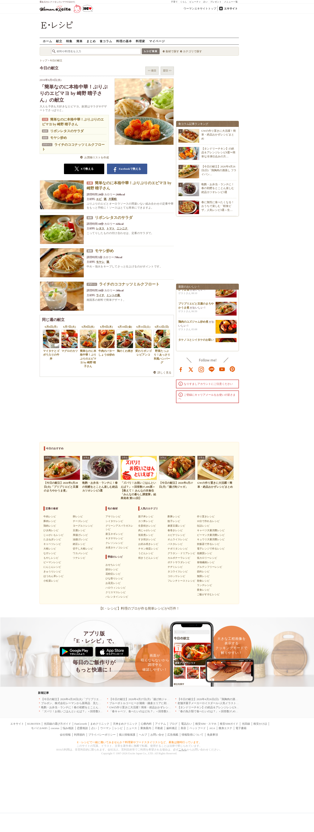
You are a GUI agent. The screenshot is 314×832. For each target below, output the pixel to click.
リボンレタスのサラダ (67, 131)
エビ (99, 199)
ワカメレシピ (80, 553)
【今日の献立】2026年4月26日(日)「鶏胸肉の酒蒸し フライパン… (219, 170)
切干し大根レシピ (83, 548)
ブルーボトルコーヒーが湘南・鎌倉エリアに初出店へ (142, 703)
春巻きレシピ (175, 530)
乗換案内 (145, 728)
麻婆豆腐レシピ (176, 525)
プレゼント (216, 2)
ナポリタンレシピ (178, 548)
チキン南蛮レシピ (148, 548)
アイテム (160, 723)
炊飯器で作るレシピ (208, 544)
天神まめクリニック (125, 723)
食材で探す (172, 51)
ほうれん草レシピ (53, 576)
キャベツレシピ (52, 544)
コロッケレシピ (176, 576)
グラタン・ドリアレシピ (181, 553)
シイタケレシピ (114, 521)
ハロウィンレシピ (116, 587)
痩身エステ (225, 728)
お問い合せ (157, 734)
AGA (212, 728)
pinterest (232, 369)
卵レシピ (78, 516)
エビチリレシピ (176, 535)
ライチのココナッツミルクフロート (129, 284)
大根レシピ (49, 548)
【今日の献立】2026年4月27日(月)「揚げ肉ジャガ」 (140, 699)
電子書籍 (241, 728)
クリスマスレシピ (116, 592)
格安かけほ (260, 723)
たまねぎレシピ (52, 539)
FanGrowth (80, 723)
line (211, 369)
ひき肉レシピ (51, 530)
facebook (181, 369)
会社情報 (65, 734)
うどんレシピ (145, 553)
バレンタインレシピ (117, 596)
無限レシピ (203, 576)
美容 (183, 728)
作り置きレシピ (206, 516)
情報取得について (192, 734)
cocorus (55, 728)
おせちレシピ (113, 564)
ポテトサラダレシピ (179, 562)
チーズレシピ (80, 521)
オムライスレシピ (178, 539)
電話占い (186, 723)
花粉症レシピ (113, 573)
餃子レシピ (174, 521)
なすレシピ (49, 553)
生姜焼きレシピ (147, 525)
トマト (110, 228)
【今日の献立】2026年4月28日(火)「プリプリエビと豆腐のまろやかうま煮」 (87, 699)
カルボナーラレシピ (179, 557)
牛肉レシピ (49, 516)
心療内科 (146, 723)
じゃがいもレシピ (53, 535)
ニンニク (122, 228)
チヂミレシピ (175, 566)
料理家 (140, 41)
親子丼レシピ (145, 516)
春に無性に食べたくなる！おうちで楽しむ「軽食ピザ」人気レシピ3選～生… (217, 206)
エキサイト (231, 8)
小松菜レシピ (51, 580)
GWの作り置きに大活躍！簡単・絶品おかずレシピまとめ (218, 134)
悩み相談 (68, 728)
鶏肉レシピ (49, 525)
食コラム (106, 41)
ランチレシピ (204, 585)
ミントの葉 (113, 295)
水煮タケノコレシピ (117, 547)
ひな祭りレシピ (114, 578)
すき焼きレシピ (147, 539)
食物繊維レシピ (206, 562)
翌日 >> (167, 70)
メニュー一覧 (231, 2)
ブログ (173, 723)
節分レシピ (112, 569)
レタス (100, 228)
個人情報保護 (127, 734)
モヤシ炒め (58, 137)
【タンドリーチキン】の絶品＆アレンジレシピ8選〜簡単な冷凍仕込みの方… (218, 152)
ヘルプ (143, 734)
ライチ (100, 295)
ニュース (131, 728)
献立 (59, 41)
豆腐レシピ (79, 530)
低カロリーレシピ (207, 557)
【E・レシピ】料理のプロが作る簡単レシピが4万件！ (139, 608)
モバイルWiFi (39, 728)
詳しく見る (165, 372)
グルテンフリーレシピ (209, 566)
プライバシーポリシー (102, 734)
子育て (174, 2)
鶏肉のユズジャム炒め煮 (193, 323)
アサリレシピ (113, 516)
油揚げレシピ (80, 539)
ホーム (47, 41)
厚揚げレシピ (80, 535)
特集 (69, 41)
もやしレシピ (51, 557)
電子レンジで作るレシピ (211, 548)
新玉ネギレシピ (114, 533)
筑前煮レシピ (145, 535)
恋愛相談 (82, 728)
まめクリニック (99, 723)
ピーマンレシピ (52, 562)
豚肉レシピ (49, 521)
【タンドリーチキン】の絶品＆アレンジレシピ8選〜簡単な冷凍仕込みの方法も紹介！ (230, 707)
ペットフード (197, 728)
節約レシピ (203, 571)
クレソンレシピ (114, 543)
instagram (201, 369)
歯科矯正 (171, 728)
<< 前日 (152, 70)
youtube (222, 369)
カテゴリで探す (192, 51)
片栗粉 (112, 199)
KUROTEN (33, 723)
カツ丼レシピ (145, 521)
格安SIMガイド (229, 723)
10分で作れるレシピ (208, 521)
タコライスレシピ (178, 571)
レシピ (119, 728)
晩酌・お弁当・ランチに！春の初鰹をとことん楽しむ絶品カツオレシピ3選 (217, 188)
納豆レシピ (79, 544)
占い (205, 2)
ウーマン (105, 728)
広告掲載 (172, 734)
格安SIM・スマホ (205, 723)
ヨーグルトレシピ (83, 525)
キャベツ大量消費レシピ (211, 530)
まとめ (91, 41)
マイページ (157, 41)
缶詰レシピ (203, 525)
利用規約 (79, 734)
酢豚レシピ (174, 516)
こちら (182, 749)
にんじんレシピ (52, 566)
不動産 (159, 728)
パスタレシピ (175, 544)
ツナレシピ (79, 557)
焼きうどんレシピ (148, 557)
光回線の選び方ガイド (57, 723)
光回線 (246, 723)
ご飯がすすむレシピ (208, 594)
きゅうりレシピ (52, 571)
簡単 (79, 41)
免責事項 (212, 734)
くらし (183, 2)
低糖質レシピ (204, 553)
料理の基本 (124, 41)
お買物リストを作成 (96, 157)
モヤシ (100, 261)
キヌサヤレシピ (114, 538)
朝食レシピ (203, 580)
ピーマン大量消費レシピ (211, 535)
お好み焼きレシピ (148, 544)
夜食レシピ (203, 589)
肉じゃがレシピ (147, 530)
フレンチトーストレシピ (181, 580)
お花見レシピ (113, 583)
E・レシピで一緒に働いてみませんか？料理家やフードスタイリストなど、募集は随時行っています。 (139, 742)
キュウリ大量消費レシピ (211, 539)
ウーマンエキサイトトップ (200, 8)
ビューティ (195, 2)
